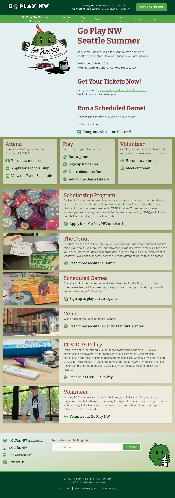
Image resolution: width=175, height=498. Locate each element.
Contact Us (16, 462)
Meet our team (138, 168)
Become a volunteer (142, 161)
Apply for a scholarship (30, 168)
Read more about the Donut (92, 263)
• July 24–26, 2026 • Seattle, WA (101, 9)
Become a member (26, 161)
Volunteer (101, 19)
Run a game (78, 157)
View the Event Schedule (31, 176)
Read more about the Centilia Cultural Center (106, 326)
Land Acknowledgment (86, 488)
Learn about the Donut (87, 172)
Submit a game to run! (122, 116)
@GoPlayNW (17, 448)
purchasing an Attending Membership (123, 90)
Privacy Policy (109, 488)
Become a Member (151, 7)
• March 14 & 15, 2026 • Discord (106, 5)
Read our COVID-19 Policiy (91, 377)
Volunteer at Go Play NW (89, 416)
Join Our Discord (20, 455)
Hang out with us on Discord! (107, 132)
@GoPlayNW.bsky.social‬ (25, 440)
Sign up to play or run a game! (94, 299)
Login (155, 19)
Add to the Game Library (89, 179)
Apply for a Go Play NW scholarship (98, 224)
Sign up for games (83, 164)
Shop (137, 19)
